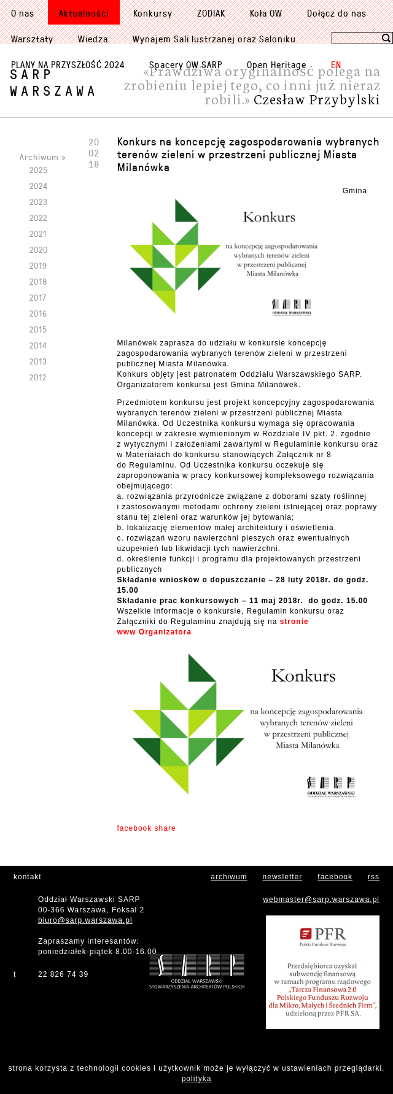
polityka (197, 1078)
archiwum (229, 877)
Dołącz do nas (337, 13)
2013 (38, 361)
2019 (38, 265)
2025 (38, 169)
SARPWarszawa (54, 82)
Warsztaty (32, 39)
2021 (38, 233)
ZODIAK (211, 13)
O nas (22, 13)
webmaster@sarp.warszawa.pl (321, 899)
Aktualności (84, 13)
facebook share (146, 828)
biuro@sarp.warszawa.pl (85, 920)
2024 (38, 185)
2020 (38, 249)
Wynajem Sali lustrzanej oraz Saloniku (214, 39)
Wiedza (93, 39)
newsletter (283, 877)
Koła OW (266, 13)
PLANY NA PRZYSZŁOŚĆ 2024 (68, 64)
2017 (38, 297)
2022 (38, 217)
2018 (38, 281)
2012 (38, 377)
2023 (38, 201)
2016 (38, 313)
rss (373, 877)
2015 (38, 329)
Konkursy (153, 13)
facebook (334, 877)
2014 (38, 345)
